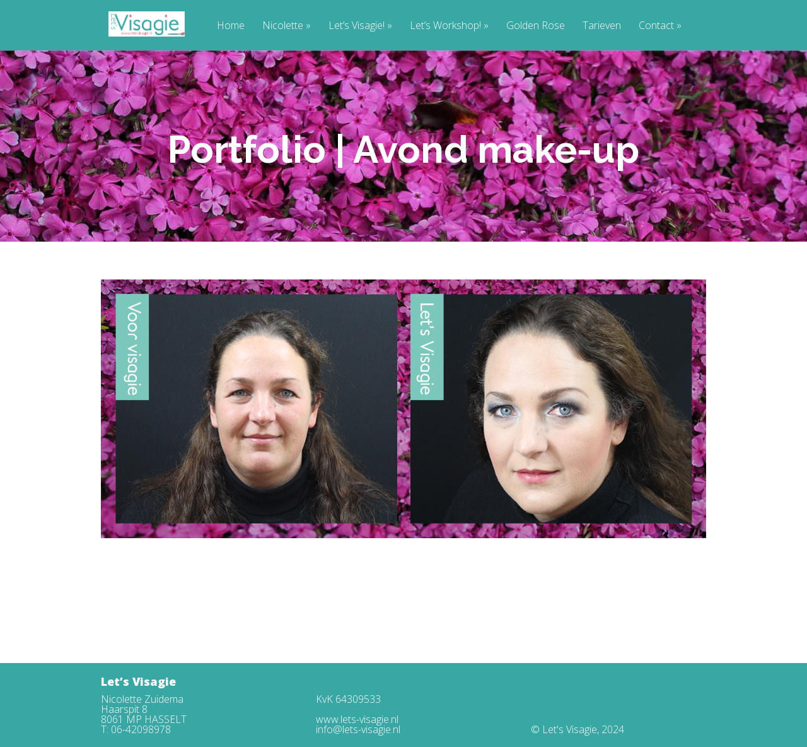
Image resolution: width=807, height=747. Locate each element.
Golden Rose (535, 26)
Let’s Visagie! (360, 26)
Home (231, 26)
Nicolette (286, 26)
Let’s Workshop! (449, 26)
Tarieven (602, 26)
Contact (660, 26)
